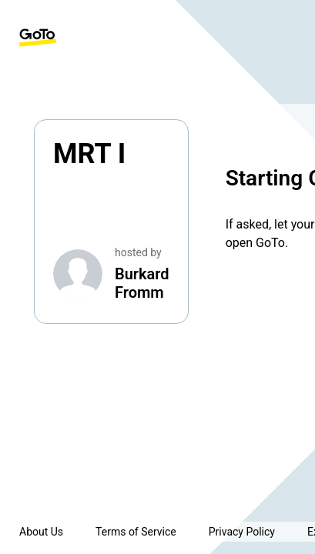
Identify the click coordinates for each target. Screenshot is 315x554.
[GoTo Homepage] (37, 37)
